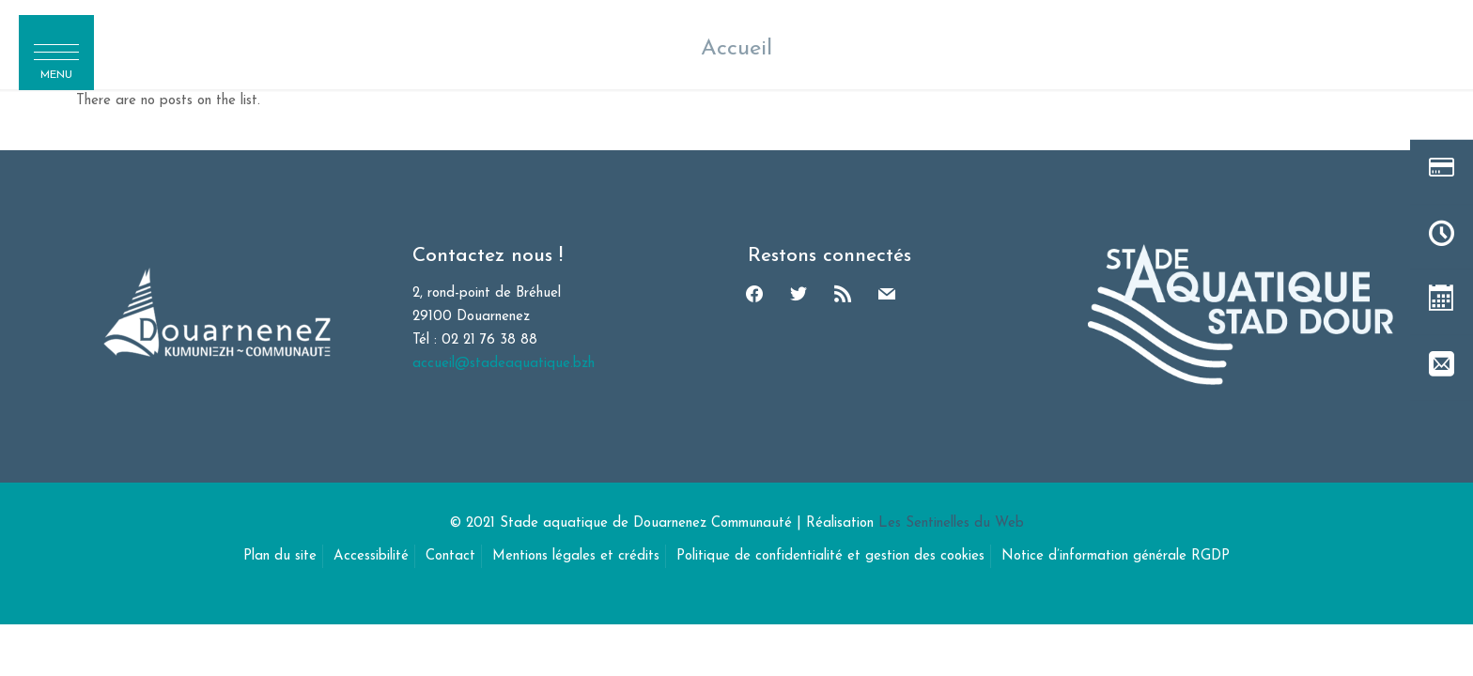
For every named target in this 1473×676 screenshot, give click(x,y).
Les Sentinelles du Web (951, 523)
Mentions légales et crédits (575, 556)
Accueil (736, 49)
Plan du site (280, 556)
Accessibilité (371, 556)
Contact (450, 556)
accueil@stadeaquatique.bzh (503, 364)
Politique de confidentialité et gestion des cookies (830, 556)
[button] (56, 52)
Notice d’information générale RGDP (1115, 556)
